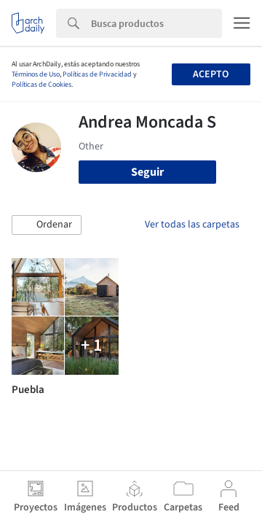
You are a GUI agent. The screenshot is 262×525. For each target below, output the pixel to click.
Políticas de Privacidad (97, 74)
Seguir (147, 172)
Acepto (211, 74)
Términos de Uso (36, 74)
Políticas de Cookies (41, 84)
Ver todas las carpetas (192, 224)
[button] (47, 225)
